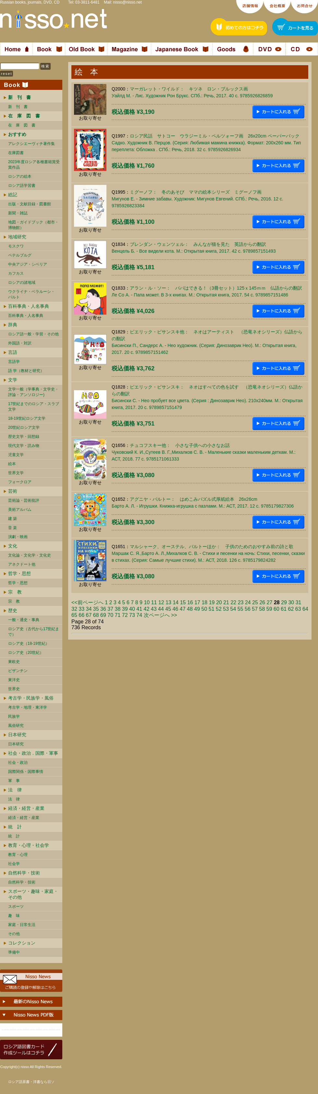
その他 (14, 934)
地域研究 (17, 236)
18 (204, 602)
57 (255, 609)
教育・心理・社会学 (28, 845)
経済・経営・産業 (26, 808)
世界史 (14, 689)
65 (74, 615)
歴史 (12, 610)
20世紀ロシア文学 (24, 427)
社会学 (14, 863)
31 (298, 602)
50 (204, 609)
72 (125, 615)
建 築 (12, 518)
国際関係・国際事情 (25, 771)
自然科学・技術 (24, 872)
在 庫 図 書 (21, 125)
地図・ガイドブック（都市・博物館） (33, 225)
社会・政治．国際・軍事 (33, 753)
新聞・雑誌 (18, 213)
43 (154, 609)
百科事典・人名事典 (28, 306)
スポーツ (16, 906)
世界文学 (16, 473)
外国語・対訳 (19, 343)
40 (132, 609)
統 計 (15, 826)
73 (132, 615)
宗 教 (15, 592)
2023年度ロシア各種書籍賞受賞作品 (34, 165)
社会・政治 (18, 762)
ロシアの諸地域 (21, 282)
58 (262, 609)
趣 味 (14, 915)
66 (81, 615)
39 (125, 609)
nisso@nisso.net (127, 2)
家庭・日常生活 (21, 924)
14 (175, 602)
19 (212, 602)
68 (96, 615)
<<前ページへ (87, 602)
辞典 (12, 324)
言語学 (14, 361)
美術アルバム (19, 509)
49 (197, 609)
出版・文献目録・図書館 (29, 204)
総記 (12, 194)
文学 (12, 379)
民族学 (14, 716)
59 (269, 609)
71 (118, 615)
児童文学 (16, 454)
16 (190, 602)
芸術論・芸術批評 (23, 500)
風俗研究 (16, 725)
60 (276, 609)
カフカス (16, 273)
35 (96, 609)
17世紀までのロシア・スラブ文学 (33, 407)
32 (74, 609)
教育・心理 (18, 854)
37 (110, 609)
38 (118, 609)
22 (233, 602)
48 (190, 609)
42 (147, 609)
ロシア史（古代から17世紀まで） (33, 632)
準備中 (14, 952)
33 (81, 609)
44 (161, 609)
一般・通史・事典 (23, 620)
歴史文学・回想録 (23, 436)
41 (139, 609)
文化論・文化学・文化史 (29, 555)
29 (284, 602)
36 (103, 609)
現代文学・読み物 (23, 445)
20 (219, 602)
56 (248, 609)
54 (233, 609)
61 (284, 609)
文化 (12, 545)
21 (226, 602)
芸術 (12, 491)
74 (139, 615)
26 (262, 602)
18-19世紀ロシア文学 (26, 418)
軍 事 (14, 780)
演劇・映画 (18, 537)
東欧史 (14, 661)
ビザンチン (18, 670)
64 (305, 609)
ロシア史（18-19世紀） (28, 643)
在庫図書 (16, 152)
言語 (12, 352)
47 (183, 609)
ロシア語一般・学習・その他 (33, 334)
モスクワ (16, 246)
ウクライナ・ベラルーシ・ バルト (31, 294)
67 (89, 615)
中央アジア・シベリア (27, 264)
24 (248, 602)
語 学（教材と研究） (26, 370)
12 (161, 602)
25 (255, 602)
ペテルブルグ (19, 255)
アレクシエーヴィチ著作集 (31, 143)
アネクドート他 (21, 564)
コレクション (21, 942)
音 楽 (12, 527)
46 (175, 609)
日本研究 (17, 734)
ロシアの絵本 (19, 176)
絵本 (12, 464)
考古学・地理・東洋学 (27, 707)
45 (168, 609)
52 (219, 609)
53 (226, 609)
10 (147, 602)
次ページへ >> (160, 615)
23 (241, 602)
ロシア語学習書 (21, 185)
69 (103, 615)
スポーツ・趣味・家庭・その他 (33, 894)
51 (211, 609)
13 (168, 602)
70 (110, 615)
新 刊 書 (18, 106)
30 (291, 602)
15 (183, 602)
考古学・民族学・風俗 (31, 698)
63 (298, 609)
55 (240, 609)
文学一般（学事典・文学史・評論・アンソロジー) (33, 392)
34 (89, 609)
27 (270, 602)
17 (197, 602)
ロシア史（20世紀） (25, 652)
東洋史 (14, 680)
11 (154, 602)
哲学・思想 (19, 573)
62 (291, 609)
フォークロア (19, 482)
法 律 (15, 789)
